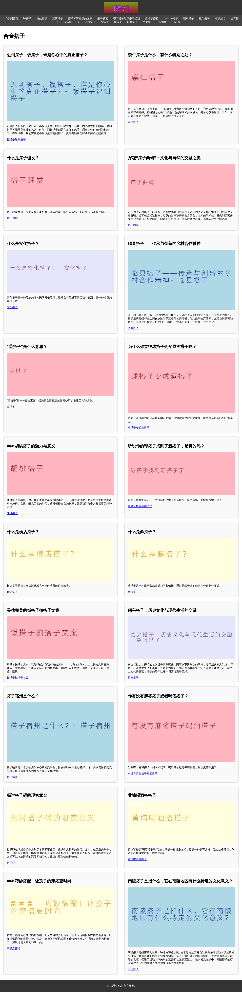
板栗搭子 (204, 18)
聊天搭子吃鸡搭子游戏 (126, 18)
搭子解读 (102, 18)
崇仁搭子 (133, 122)
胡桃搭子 (12, 513)
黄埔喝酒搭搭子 (137, 859)
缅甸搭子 (188, 18)
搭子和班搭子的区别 (80, 18)
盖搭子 (11, 406)
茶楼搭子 (90, 22)
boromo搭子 (171, 18)
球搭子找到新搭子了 (140, 506)
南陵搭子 (133, 969)
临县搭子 (133, 328)
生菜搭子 (148, 22)
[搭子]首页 (12, 18)
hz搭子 (27, 18)
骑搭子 (118, 22)
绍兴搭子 (133, 677)
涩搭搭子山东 (72, 22)
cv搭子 (105, 22)
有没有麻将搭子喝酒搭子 (142, 773)
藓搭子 (132, 592)
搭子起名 (220, 18)
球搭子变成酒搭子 (138, 427)
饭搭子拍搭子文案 (17, 677)
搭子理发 (12, 218)
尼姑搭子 (41, 18)
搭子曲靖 (133, 225)
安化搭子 (12, 307)
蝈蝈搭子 (132, 22)
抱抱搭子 (163, 22)
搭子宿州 (12, 777)
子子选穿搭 (13, 948)
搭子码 (11, 862)
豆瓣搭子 (57, 18)
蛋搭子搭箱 (151, 18)
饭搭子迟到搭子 (16, 139)
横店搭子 (12, 592)
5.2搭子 (178, 22)
